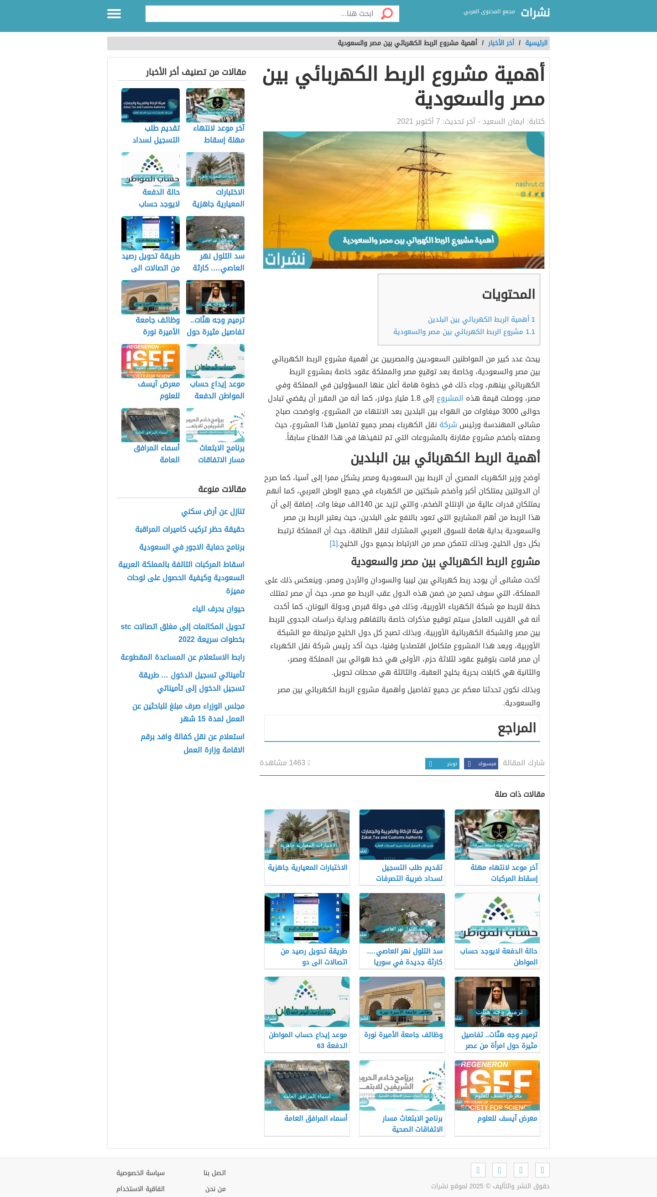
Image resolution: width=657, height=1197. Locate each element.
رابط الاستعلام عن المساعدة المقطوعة (182, 657)
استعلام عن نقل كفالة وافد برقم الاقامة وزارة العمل (193, 744)
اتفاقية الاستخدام (140, 1189)
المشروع (450, 398)
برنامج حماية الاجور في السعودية (192, 547)
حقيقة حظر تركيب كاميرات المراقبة (190, 529)
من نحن (215, 1189)
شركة (448, 425)
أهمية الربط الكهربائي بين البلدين (481, 319)
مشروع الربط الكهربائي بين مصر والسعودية (464, 331)
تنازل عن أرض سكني (213, 512)
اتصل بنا (214, 1173)
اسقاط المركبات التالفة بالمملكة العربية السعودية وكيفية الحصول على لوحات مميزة (181, 578)
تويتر (441, 763)
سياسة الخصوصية (140, 1173)
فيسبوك (480, 763)
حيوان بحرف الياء (218, 609)
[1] (334, 543)
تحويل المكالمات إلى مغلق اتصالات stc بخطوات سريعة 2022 (183, 633)
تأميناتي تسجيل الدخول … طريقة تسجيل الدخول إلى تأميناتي (192, 682)
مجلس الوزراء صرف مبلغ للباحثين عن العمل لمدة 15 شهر (188, 713)
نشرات (535, 13)
